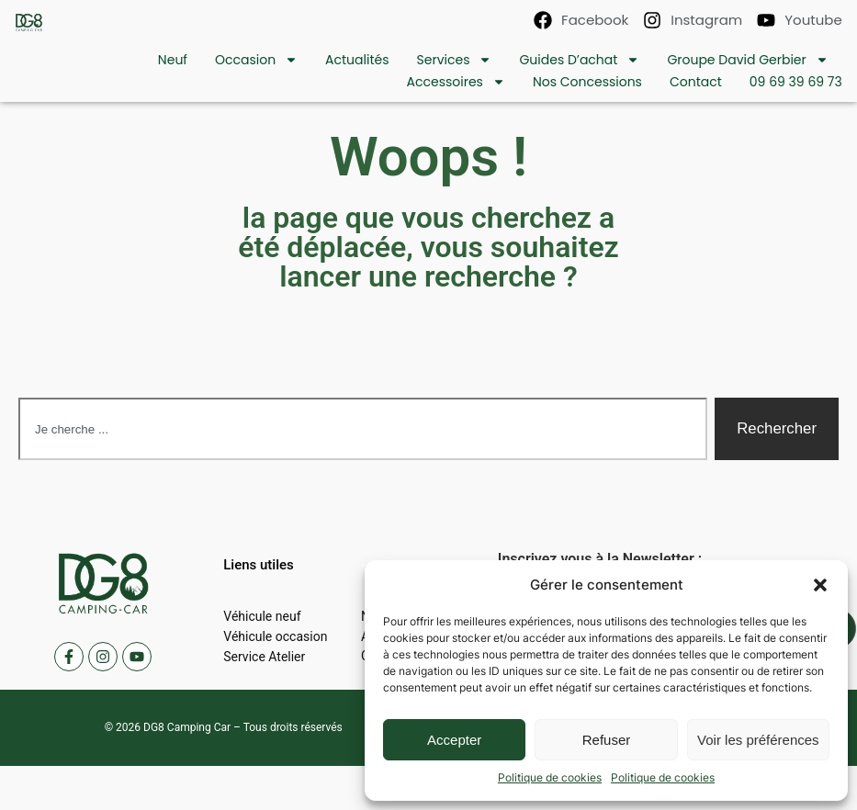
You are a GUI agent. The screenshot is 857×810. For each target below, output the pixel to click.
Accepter (454, 740)
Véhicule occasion (275, 636)
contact (696, 82)
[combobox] (362, 429)
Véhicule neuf (261, 616)
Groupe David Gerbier (747, 60)
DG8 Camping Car (187, 727)
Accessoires (456, 82)
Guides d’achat (579, 60)
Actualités (357, 60)
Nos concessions (587, 82)
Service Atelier (264, 656)
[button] (820, 585)
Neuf (172, 60)
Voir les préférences (758, 740)
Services (454, 60)
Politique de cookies (550, 777)
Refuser (606, 740)
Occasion (256, 60)
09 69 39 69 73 (796, 82)
